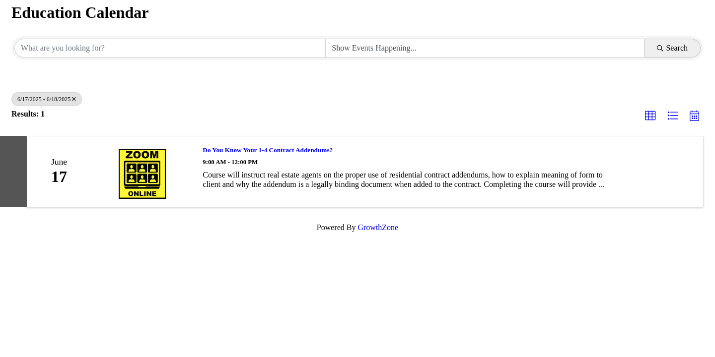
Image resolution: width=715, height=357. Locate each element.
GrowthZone (378, 227)
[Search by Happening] (484, 48)
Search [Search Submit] (672, 48)
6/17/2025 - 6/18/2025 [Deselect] (46, 99)
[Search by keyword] (170, 48)
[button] (650, 116)
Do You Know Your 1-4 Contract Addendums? (268, 150)
